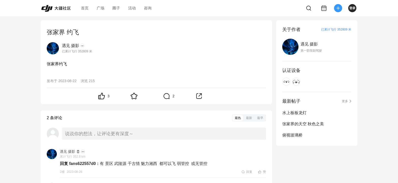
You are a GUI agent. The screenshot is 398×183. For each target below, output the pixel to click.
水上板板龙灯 (294, 113)
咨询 (148, 8)
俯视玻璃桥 (292, 135)
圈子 (116, 8)
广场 (100, 8)
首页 (85, 8)
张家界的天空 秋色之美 (303, 124)
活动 (132, 8)
